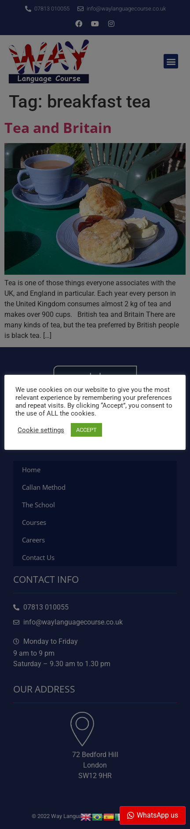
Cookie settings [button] (41, 430)
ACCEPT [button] (86, 430)
